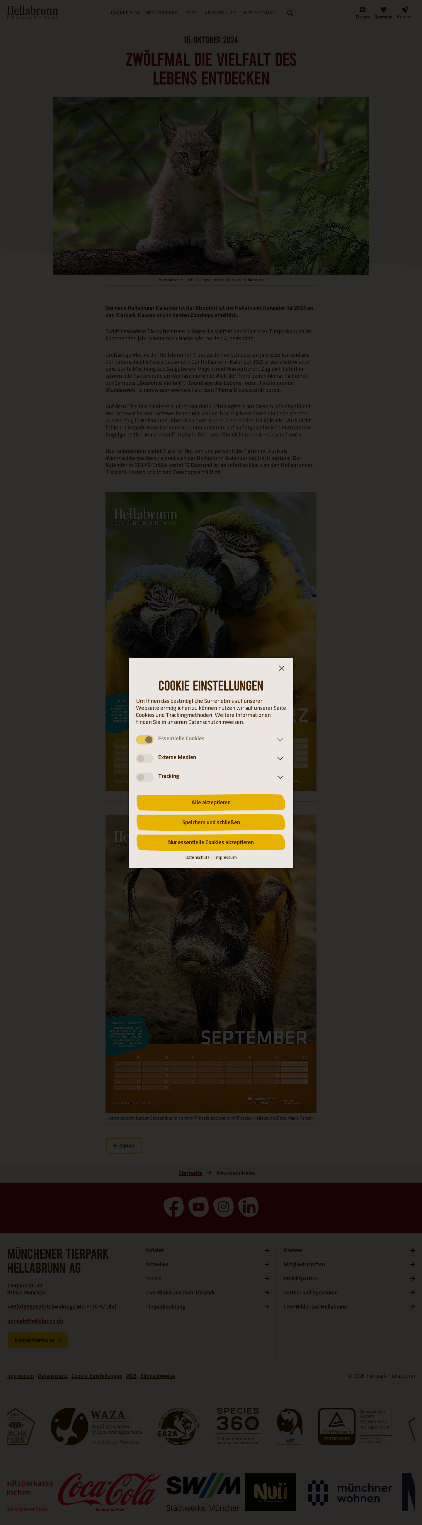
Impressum (225, 857)
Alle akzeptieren (211, 802)
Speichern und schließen (211, 822)
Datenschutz (197, 857)
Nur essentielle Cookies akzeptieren (211, 842)
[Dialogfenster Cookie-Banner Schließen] (281, 669)
